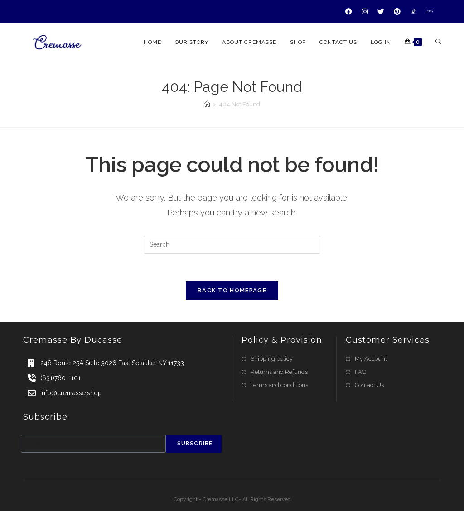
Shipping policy (272, 358)
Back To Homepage (232, 290)
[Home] (207, 104)
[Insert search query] (232, 245)
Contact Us (369, 385)
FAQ (360, 371)
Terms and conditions (279, 385)
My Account (371, 358)
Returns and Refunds (279, 371)
